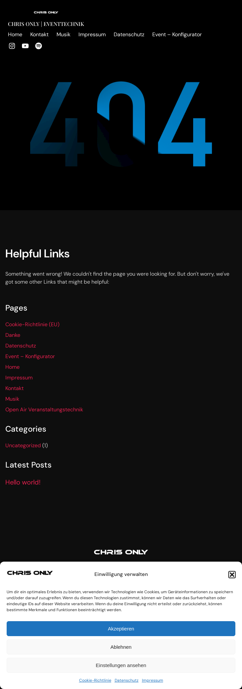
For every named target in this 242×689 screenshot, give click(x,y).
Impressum (152, 680)
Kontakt (14, 388)
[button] (232, 574)
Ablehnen (120, 647)
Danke (12, 335)
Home (12, 366)
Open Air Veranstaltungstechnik (44, 409)
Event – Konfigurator (30, 356)
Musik (12, 398)
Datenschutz (127, 680)
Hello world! (23, 482)
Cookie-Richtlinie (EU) (32, 324)
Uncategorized (23, 445)
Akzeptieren (121, 628)
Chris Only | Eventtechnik (46, 23)
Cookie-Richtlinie (95, 680)
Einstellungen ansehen (121, 665)
